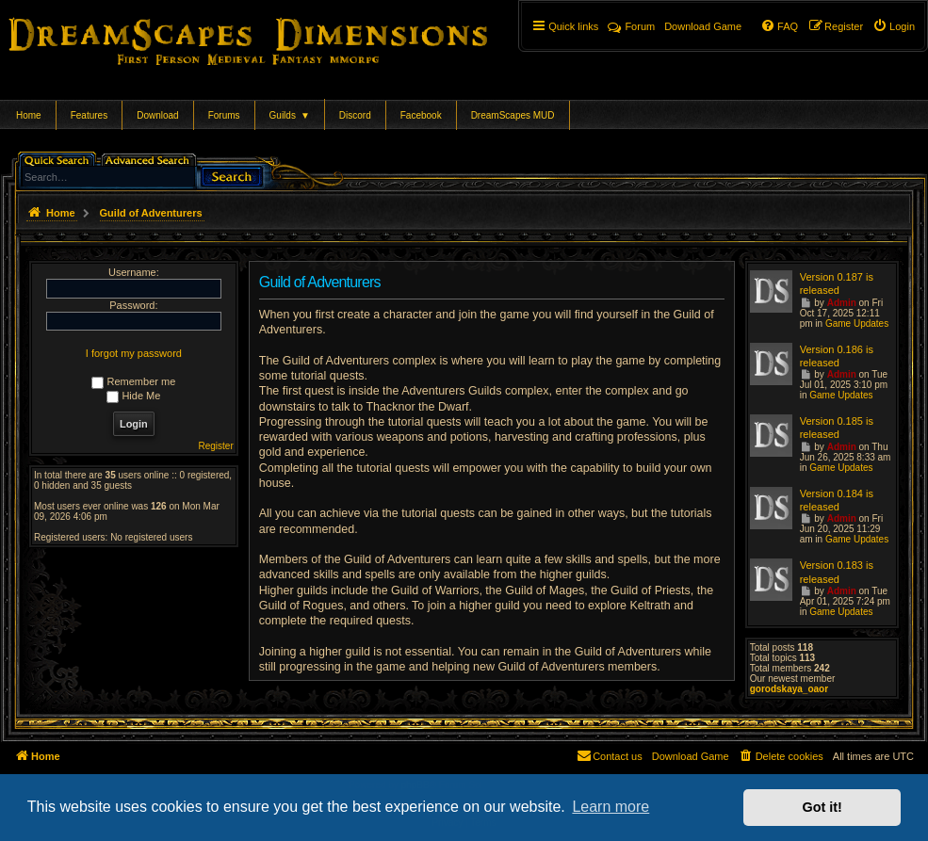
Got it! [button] (822, 807)
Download (157, 115)
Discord (355, 115)
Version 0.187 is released (836, 283)
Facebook (421, 115)
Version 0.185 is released (836, 427)
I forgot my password (134, 353)
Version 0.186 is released (836, 356)
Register (216, 446)
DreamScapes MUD (513, 115)
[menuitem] (893, 26)
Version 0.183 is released (836, 571)
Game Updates (856, 323)
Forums (224, 115)
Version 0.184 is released (836, 500)
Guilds (289, 115)
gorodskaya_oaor (789, 689)
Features (89, 115)
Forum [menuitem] (631, 26)
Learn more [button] (610, 807)
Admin (841, 303)
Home (28, 115)
